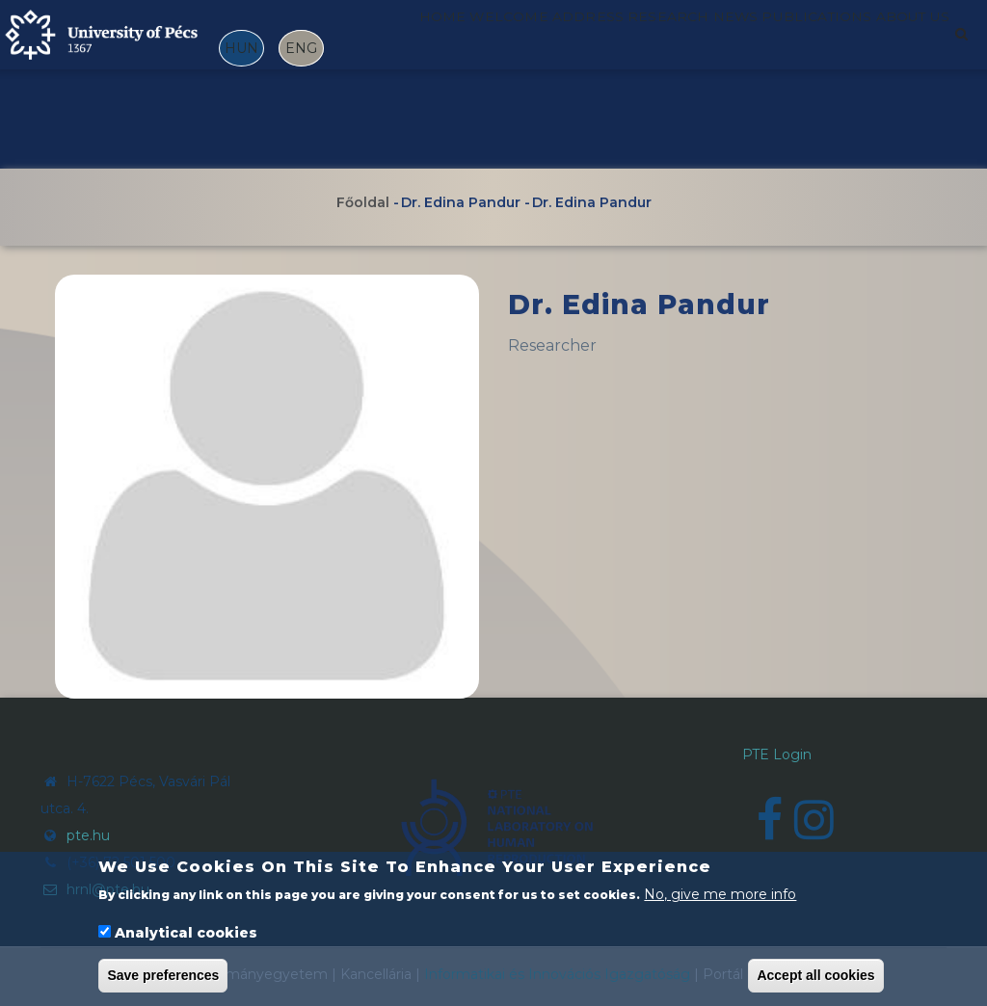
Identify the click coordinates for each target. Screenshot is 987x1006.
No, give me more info (720, 896)
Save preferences (163, 977)
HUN (241, 48)
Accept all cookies (815, 977)
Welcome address (541, 41)
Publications (874, 41)
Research (684, 41)
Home (416, 41)
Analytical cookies (186, 934)
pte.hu (88, 835)
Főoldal (362, 202)
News (770, 41)
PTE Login (777, 754)
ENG (301, 48)
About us (433, 125)
